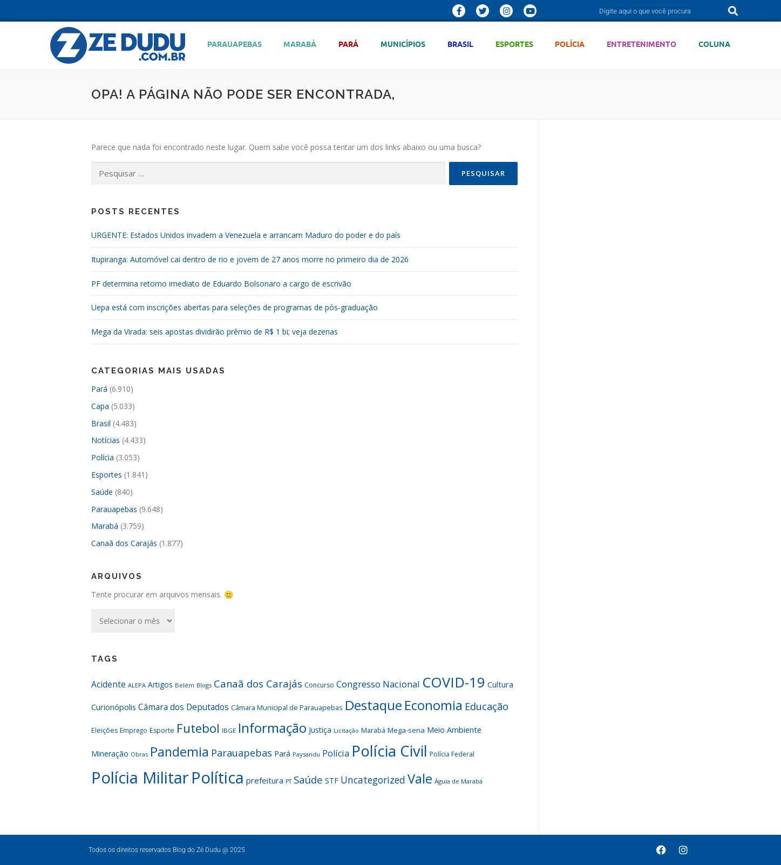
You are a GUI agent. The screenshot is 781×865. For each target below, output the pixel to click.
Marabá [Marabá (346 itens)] (373, 730)
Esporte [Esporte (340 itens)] (162, 730)
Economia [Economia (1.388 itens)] (433, 705)
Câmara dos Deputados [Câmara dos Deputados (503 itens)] (183, 707)
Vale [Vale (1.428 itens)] (420, 778)
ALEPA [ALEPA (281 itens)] (137, 685)
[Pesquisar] (733, 11)
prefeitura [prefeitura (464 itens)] (264, 780)
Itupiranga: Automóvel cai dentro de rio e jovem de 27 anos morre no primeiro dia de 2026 (250, 259)
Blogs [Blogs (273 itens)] (204, 685)
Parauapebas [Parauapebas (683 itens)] (241, 752)
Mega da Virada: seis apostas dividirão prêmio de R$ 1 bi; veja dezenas (214, 331)
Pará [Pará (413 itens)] (282, 753)
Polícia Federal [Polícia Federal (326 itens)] (452, 754)
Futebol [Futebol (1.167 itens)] (198, 728)
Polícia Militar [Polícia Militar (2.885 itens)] (140, 777)
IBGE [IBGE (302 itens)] (229, 730)
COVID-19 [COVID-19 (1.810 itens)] (453, 682)
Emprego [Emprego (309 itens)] (133, 730)
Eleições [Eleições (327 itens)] (104, 730)
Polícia (570, 44)
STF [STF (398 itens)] (331, 780)
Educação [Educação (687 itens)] (486, 706)
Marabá (299, 44)
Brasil (460, 44)
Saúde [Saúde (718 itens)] (308, 779)
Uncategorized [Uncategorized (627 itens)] (373, 779)
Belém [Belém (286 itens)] (184, 685)
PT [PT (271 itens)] (288, 781)
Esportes (514, 44)
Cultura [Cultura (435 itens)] (500, 684)
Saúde (102, 492)
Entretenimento (641, 44)
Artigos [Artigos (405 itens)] (160, 684)
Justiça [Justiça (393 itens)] (320, 730)
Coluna (714, 44)
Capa (100, 406)
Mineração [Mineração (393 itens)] (109, 753)
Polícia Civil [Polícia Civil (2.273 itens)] (389, 751)
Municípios (403, 44)
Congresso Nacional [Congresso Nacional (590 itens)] (378, 684)
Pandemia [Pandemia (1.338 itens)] (179, 751)
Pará (348, 44)
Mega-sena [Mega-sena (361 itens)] (406, 730)
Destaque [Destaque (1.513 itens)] (373, 705)
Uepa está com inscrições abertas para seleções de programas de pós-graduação (234, 307)
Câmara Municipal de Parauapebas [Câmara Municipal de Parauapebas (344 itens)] (287, 707)
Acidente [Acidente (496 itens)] (108, 684)
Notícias (105, 440)
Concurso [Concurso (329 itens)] (319, 685)
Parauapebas (234, 44)
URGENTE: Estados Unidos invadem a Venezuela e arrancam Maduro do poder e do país (245, 235)
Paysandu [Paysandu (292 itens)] (306, 754)
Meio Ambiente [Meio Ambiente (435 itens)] (454, 730)
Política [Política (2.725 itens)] (217, 777)
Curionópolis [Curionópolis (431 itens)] (113, 707)
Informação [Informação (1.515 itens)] (272, 728)
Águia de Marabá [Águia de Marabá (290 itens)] (458, 781)
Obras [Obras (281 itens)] (139, 754)
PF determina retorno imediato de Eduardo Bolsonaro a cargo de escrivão (221, 283)
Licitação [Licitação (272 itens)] (346, 730)
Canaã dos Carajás (124, 543)
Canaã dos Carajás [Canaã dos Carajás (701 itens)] (258, 683)
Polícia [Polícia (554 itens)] (335, 753)
